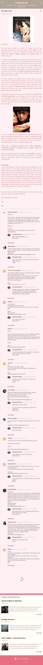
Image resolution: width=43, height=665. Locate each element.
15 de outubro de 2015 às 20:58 (29, 476)
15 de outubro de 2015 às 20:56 (29, 452)
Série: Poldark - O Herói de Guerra (13, 638)
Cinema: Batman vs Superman (11, 601)
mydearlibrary (11, 230)
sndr (25, 661)
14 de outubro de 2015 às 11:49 (24, 418)
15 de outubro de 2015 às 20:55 (29, 376)
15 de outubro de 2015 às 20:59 (29, 508)
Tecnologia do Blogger (22, 658)
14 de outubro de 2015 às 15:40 (23, 464)
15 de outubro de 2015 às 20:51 (29, 234)
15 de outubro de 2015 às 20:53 (29, 402)
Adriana (10, 549)
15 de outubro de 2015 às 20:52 (29, 349)
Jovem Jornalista (12, 418)
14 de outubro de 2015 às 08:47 (20, 363)
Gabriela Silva (11, 246)
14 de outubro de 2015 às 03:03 (20, 328)
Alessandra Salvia (17, 234)
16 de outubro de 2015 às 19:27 (29, 537)
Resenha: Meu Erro (8, 619)
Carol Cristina (11, 390)
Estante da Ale (21, 2)
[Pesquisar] (41, 3)
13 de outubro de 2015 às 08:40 (25, 212)
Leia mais (39, 614)
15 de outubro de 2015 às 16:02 (24, 489)
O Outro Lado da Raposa (14, 270)
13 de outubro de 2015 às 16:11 (28, 270)
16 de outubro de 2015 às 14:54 (23, 522)
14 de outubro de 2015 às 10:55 (22, 390)
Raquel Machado (12, 489)
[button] (41, 11)
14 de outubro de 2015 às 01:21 (20, 301)
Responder (11, 243)
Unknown (10, 302)
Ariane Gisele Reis (12, 212)
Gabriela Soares (12, 522)
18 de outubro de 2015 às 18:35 (19, 549)
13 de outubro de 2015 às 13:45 (22, 246)
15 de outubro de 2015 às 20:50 (29, 287)
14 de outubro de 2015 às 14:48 (20, 438)
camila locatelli (11, 464)
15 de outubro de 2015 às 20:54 (29, 427)
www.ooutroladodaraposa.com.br (16, 284)
